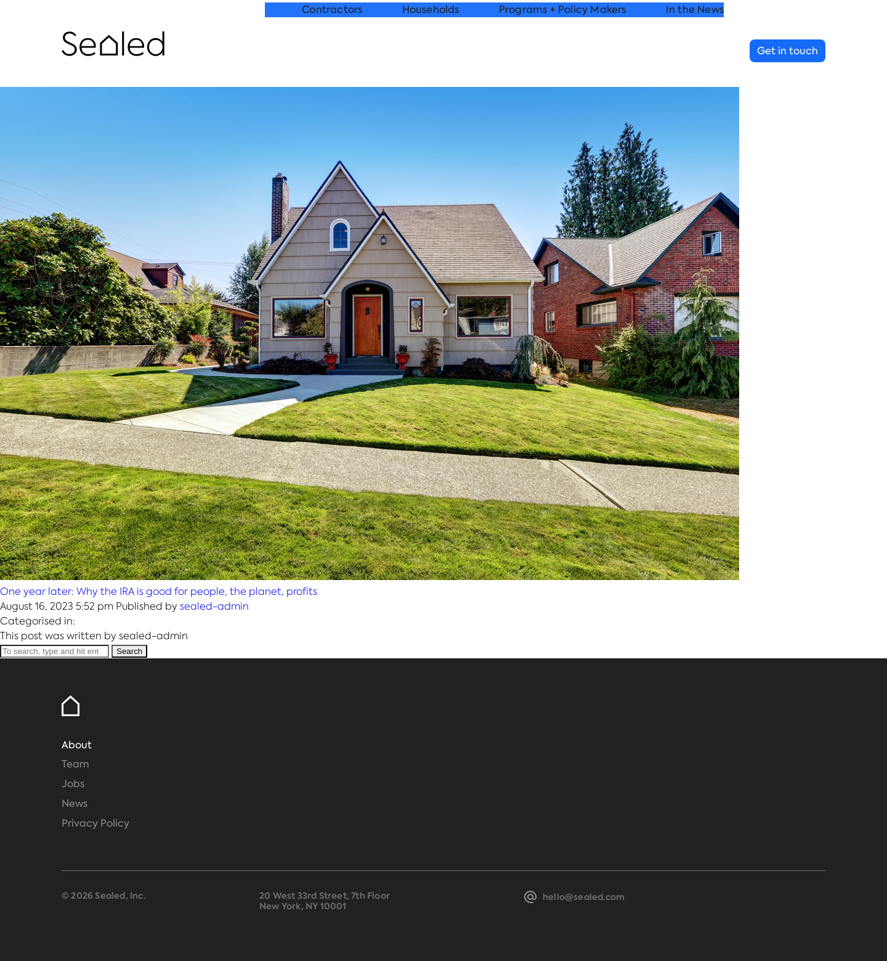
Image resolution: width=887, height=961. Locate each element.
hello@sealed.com (584, 897)
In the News (695, 51)
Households (431, 51)
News (74, 803)
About (77, 744)
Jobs (73, 783)
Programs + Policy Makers (562, 51)
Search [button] (129, 651)
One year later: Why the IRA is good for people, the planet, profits (158, 591)
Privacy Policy (95, 823)
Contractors (332, 51)
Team (75, 764)
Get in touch (787, 50)
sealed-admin (214, 606)
